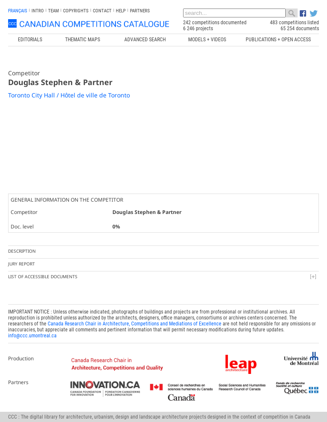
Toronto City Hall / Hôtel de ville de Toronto (69, 95)
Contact (102, 11)
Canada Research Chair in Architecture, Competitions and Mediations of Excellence (134, 324)
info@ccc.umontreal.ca (32, 336)
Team (53, 11)
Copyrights (76, 11)
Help (121, 11)
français (17, 11)
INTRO (38, 11)
